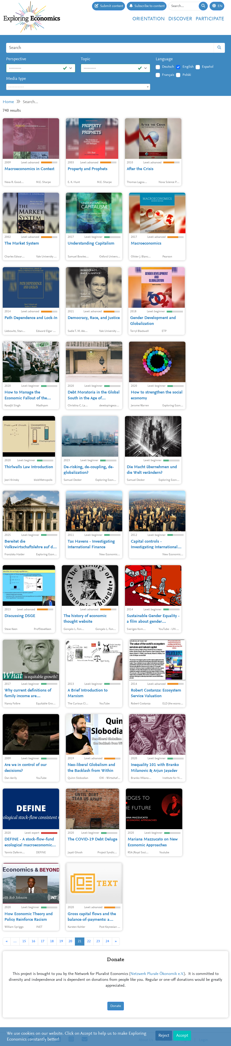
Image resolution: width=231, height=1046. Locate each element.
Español (207, 67)
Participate (210, 19)
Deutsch (168, 67)
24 (107, 941)
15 (24, 941)
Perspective (16, 59)
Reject (163, 1035)
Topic (85, 59)
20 (70, 941)
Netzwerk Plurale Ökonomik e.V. (157, 974)
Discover (180, 19)
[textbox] (78, 87)
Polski (186, 75)
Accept (182, 1035)
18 (52, 941)
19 (61, 941)
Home (8, 102)
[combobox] (78, 87)
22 (89, 941)
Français (168, 75)
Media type (16, 79)
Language (164, 59)
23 (98, 941)
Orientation (148, 19)
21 (79, 941)
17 (42, 941)
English (188, 67)
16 (33, 941)
